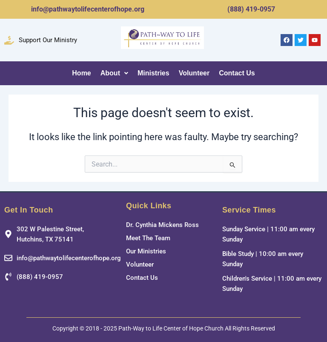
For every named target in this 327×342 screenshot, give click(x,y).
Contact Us (237, 73)
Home (81, 73)
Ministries (153, 73)
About (114, 73)
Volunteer (194, 73)
